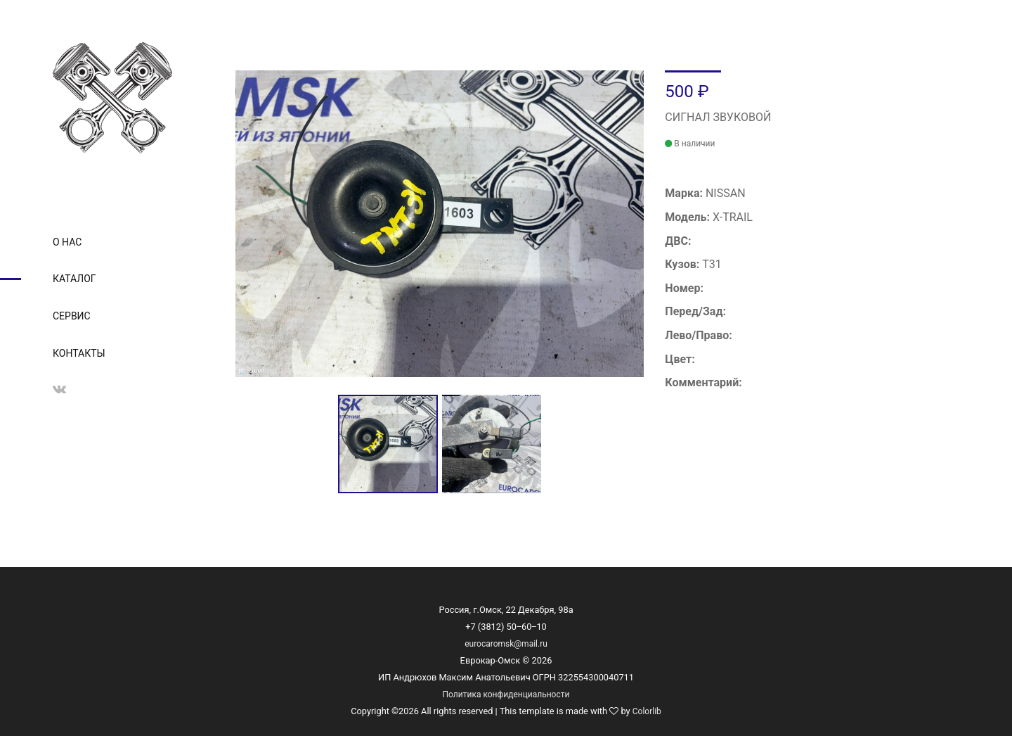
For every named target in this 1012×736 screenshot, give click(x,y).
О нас (67, 242)
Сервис (72, 316)
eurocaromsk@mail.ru (506, 644)
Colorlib (646, 711)
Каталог (74, 278)
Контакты (79, 353)
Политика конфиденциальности (506, 694)
